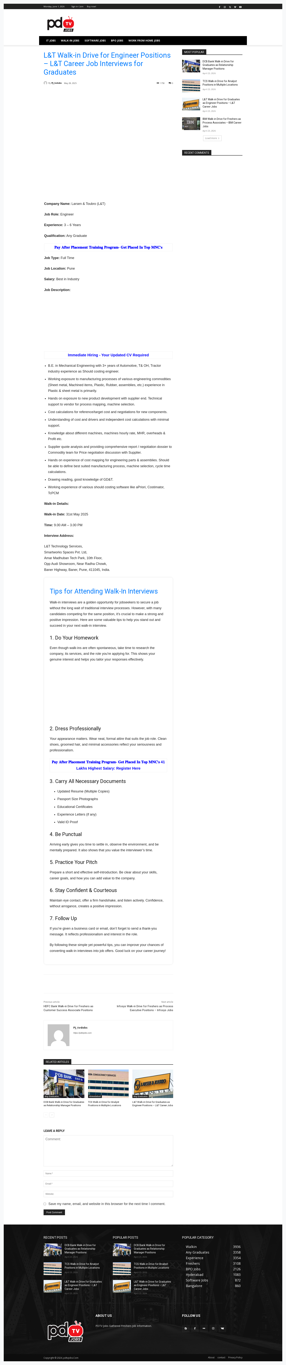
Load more (212, 138)
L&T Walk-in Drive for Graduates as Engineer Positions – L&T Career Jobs (221, 103)
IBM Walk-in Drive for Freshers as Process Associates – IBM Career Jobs (222, 122)
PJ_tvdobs (56, 82)
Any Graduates (52, 1096)
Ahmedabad (95, 1096)
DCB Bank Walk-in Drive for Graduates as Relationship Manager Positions (218, 65)
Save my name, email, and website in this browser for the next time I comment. (106, 1204)
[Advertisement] (108, 120)
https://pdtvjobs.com (82, 1033)
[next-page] (52, 1115)
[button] (237, 40)
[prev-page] (46, 1115)
